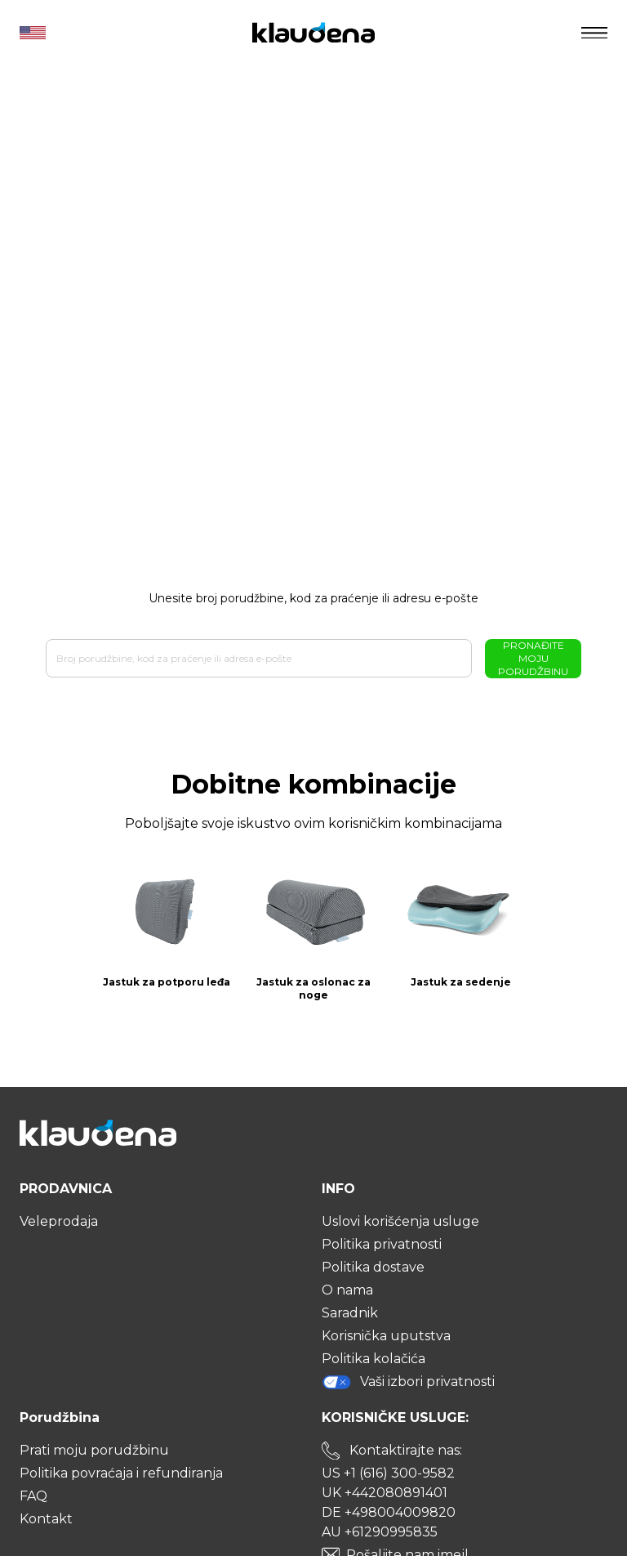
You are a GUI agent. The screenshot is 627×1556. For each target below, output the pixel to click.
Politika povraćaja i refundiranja (121, 1473)
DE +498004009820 (389, 1512)
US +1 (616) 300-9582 (388, 1473)
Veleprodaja (59, 1221)
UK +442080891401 (384, 1492)
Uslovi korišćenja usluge (400, 1221)
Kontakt (46, 1519)
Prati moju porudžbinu (94, 1450)
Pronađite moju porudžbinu (533, 658)
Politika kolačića (373, 1358)
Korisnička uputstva (386, 1336)
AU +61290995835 (380, 1532)
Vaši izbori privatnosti (408, 1382)
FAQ (33, 1496)
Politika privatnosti (382, 1244)
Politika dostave (373, 1267)
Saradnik (350, 1313)
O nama (347, 1290)
